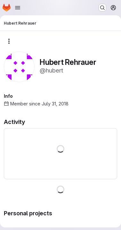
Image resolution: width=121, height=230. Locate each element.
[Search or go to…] (102, 8)
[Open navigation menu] (17, 8)
